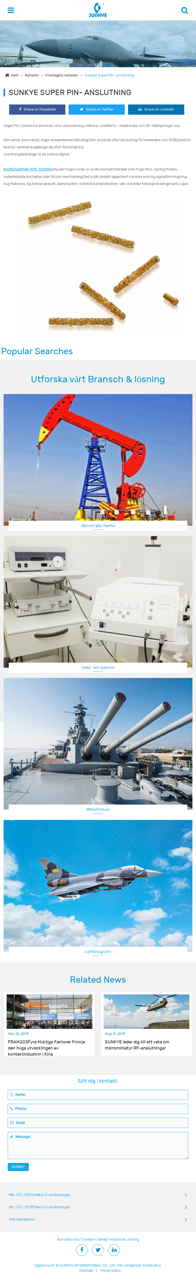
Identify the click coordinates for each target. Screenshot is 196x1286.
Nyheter (32, 75)
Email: (18, 1123)
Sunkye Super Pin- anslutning (109, 75)
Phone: (18, 1109)
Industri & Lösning (124, 1239)
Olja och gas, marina (98, 525)
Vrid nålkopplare (21, 1219)
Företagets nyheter (61, 75)
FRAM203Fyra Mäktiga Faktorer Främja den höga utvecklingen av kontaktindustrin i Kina (46, 1045)
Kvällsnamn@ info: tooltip (27, 169)
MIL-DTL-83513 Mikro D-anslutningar (39, 1195)
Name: (18, 1095)
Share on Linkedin (156, 109)
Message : (21, 1137)
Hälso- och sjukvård (98, 667)
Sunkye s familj (94, 1239)
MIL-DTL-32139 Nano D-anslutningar (39, 1207)
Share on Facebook (37, 109)
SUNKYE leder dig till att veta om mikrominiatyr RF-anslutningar (137, 1045)
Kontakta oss (68, 1239)
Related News (98, 980)
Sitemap (86, 1270)
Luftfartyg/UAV (98, 952)
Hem (14, 75)
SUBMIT (18, 1167)
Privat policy (111, 1270)
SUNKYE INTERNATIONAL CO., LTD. (88, 1265)
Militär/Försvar (97, 809)
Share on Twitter (97, 109)
